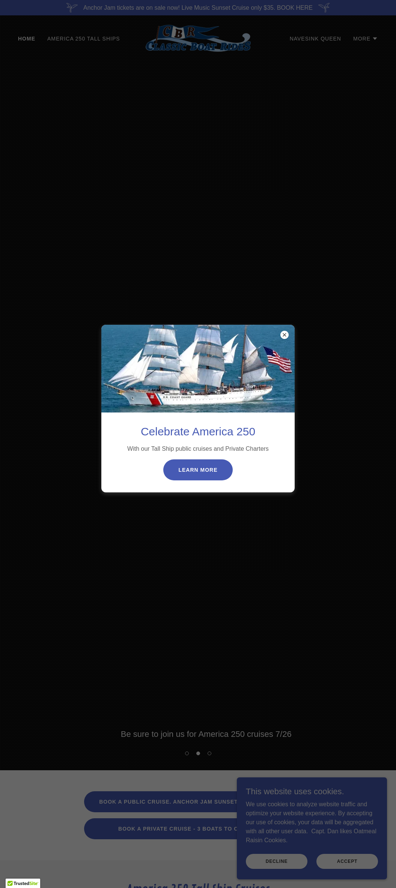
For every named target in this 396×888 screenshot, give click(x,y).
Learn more (197, 470)
